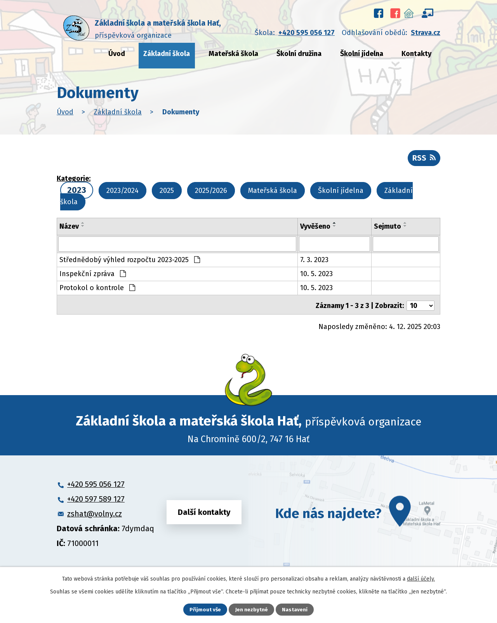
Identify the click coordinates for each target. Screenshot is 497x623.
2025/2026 (211, 193)
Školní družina (298, 53)
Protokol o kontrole (97, 290)
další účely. (421, 578)
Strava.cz (425, 32)
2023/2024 (122, 193)
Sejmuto (387, 229)
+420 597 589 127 (96, 499)
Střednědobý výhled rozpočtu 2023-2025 (129, 262)
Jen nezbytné (251, 609)
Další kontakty (204, 514)
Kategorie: (73, 181)
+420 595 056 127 (306, 32)
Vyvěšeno (315, 229)
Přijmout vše (205, 609)
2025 (167, 193)
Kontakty (416, 53)
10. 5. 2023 (316, 276)
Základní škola (166, 53)
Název (69, 229)
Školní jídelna (361, 53)
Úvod (116, 53)
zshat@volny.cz (94, 514)
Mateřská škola (233, 53)
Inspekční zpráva (92, 276)
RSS (423, 160)
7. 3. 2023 (314, 262)
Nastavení (295, 609)
